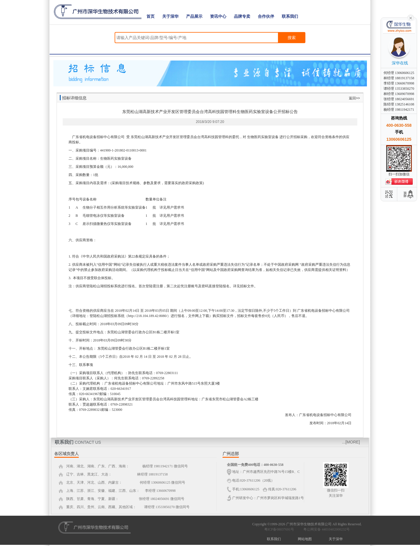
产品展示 (194, 16)
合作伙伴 (266, 16)
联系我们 (290, 16)
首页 (150, 16)
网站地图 (305, 539)
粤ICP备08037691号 (279, 529)
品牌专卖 (242, 16)
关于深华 (170, 16)
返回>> (354, 98)
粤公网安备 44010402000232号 (325, 529)
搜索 (292, 37)
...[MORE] (351, 442)
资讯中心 (218, 16)
